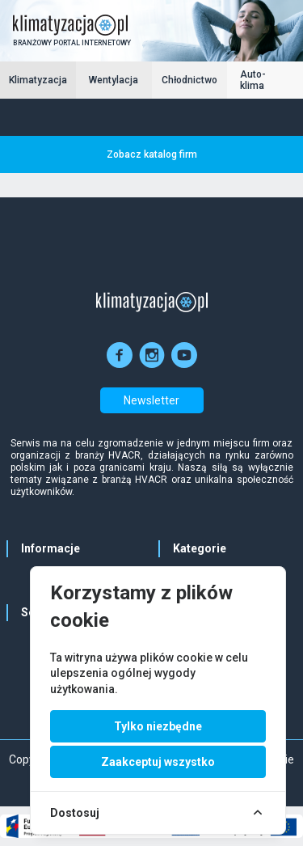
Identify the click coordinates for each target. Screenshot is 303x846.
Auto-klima (253, 80)
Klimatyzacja (38, 80)
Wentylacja (113, 80)
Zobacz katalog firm (152, 154)
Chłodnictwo (189, 80)
